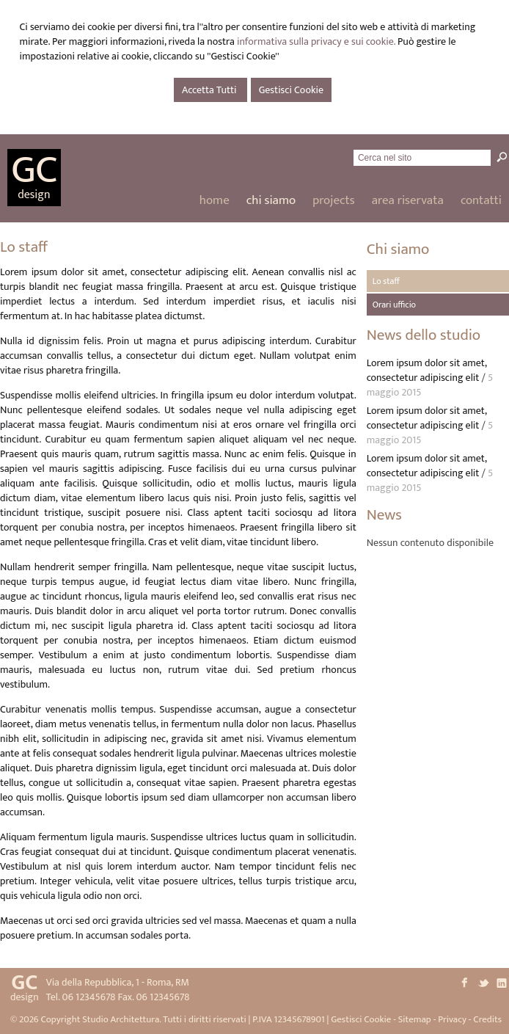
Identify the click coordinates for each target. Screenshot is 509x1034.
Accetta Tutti (210, 89)
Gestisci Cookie (291, 89)
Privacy (452, 1019)
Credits (487, 1019)
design (34, 195)
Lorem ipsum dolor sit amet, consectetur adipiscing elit (427, 370)
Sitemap (414, 1019)
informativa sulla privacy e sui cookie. (316, 41)
